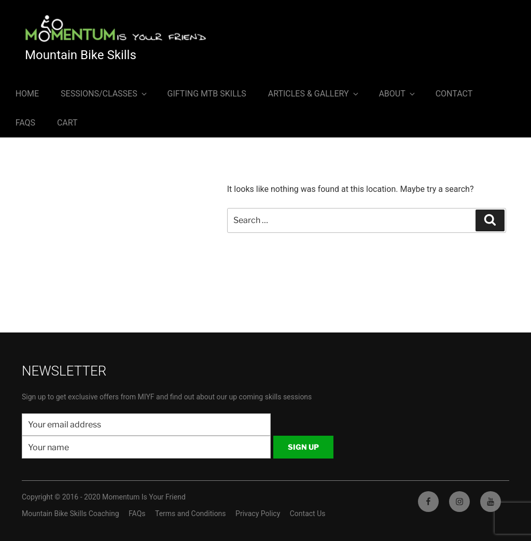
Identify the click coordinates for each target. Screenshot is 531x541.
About (397, 94)
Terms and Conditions (190, 513)
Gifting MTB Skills (206, 94)
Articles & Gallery (314, 94)
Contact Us (308, 513)
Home (27, 94)
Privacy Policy (257, 513)
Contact (454, 94)
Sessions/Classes (104, 94)
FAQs (25, 123)
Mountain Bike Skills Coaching (70, 513)
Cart (67, 123)
